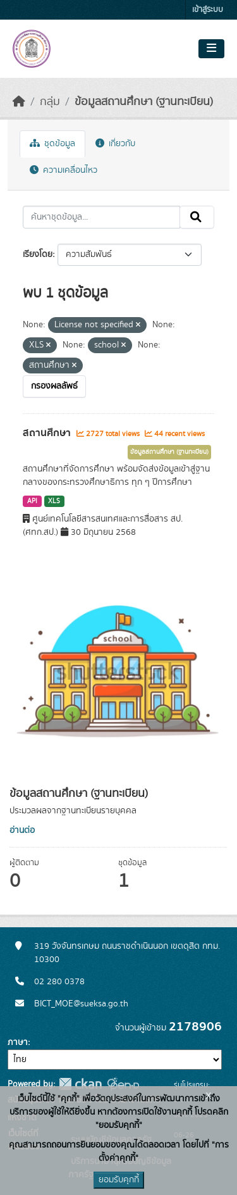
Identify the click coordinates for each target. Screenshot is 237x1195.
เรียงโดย (37, 254)
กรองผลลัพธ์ (54, 386)
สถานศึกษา (48, 433)
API (32, 501)
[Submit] (196, 217)
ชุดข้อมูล (52, 143)
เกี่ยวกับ (115, 143)
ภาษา (18, 1042)
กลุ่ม (50, 102)
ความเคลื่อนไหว (63, 170)
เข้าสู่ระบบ (207, 10)
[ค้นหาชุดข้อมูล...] (101, 217)
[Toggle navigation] (211, 48)
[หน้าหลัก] (19, 102)
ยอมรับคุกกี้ (119, 1179)
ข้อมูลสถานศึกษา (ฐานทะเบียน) (144, 102)
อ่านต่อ (22, 830)
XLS (54, 501)
